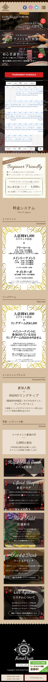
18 (36, 112)
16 (25, 112)
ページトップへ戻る (24, 665)
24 (31, 124)
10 (31, 101)
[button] (40, 149)
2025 (33, 83)
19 (42, 112)
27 (9, 135)
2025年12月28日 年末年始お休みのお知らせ (24, 492)
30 (25, 135)
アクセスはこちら (36, 678)
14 (14, 112)
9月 (15, 83)
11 (36, 101)
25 (36, 124)
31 (31, 135)
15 (20, 112)
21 (14, 124)
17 (31, 112)
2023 (9, 83)
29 (20, 135)
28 (14, 135)
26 (42, 124)
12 (42, 101)
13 (9, 112)
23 (25, 124)
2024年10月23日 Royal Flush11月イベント (24, 503)
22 (20, 124)
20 (9, 124)
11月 (26, 83)
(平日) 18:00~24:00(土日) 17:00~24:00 (13, 678)
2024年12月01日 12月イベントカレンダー (24, 500)
